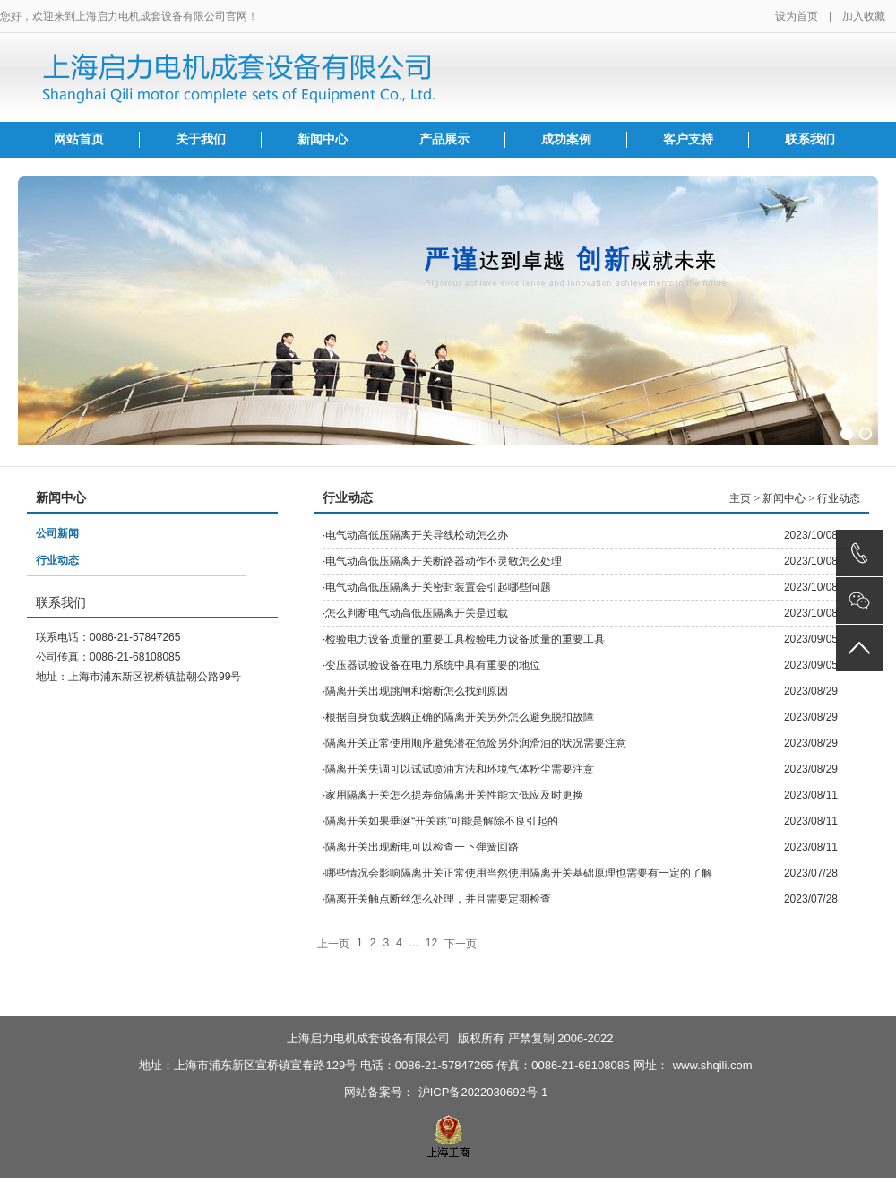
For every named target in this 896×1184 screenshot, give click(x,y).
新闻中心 (322, 139)
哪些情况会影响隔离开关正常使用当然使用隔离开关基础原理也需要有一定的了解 (518, 873)
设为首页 (796, 16)
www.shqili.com (713, 1065)
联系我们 (810, 139)
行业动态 (57, 560)
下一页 (460, 944)
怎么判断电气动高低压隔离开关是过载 (416, 613)
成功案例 (566, 139)
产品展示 (444, 139)
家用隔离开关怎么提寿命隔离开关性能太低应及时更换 (454, 795)
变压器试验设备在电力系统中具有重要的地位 (432, 665)
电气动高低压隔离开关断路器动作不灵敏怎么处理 (443, 561)
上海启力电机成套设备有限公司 (368, 1038)
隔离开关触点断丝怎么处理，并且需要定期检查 (438, 899)
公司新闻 (57, 533)
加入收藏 (863, 16)
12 (431, 943)
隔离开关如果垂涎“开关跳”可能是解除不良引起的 (441, 821)
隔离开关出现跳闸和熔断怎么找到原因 (416, 691)
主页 (740, 498)
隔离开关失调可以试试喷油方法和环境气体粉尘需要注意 (459, 769)
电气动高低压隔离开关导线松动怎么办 (416, 535)
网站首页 (79, 139)
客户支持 (688, 139)
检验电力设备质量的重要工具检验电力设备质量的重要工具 (465, 639)
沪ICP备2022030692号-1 (483, 1092)
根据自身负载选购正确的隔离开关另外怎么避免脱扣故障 (459, 717)
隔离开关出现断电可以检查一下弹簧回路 (422, 847)
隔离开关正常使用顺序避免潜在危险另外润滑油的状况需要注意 (475, 743)
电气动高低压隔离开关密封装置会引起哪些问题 (438, 587)
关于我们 (201, 139)
